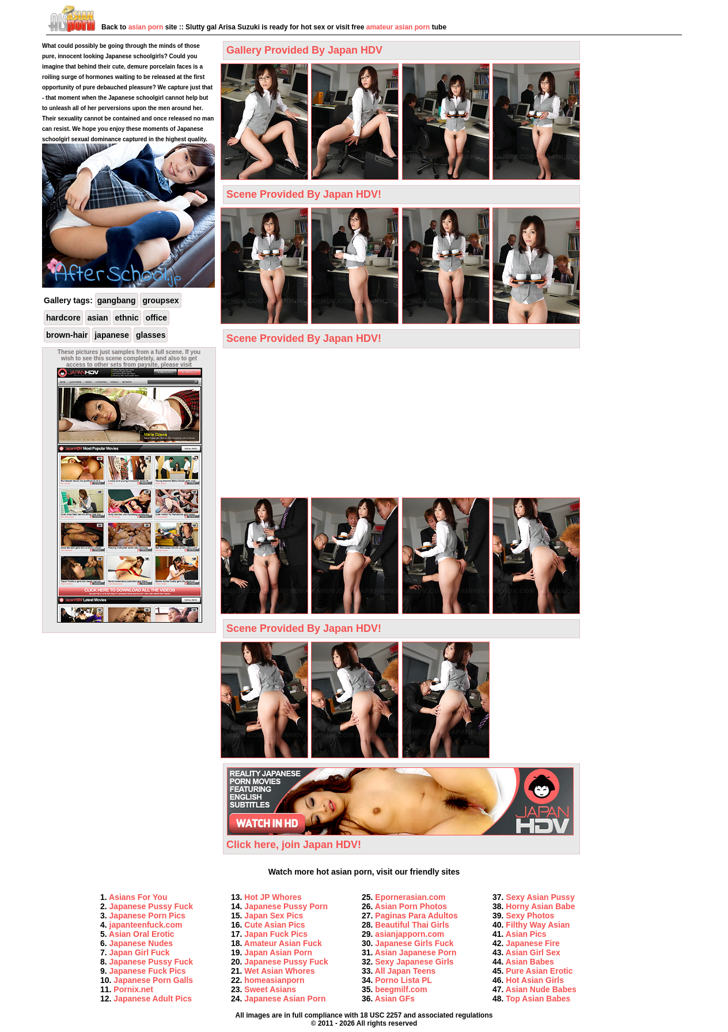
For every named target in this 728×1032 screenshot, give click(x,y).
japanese (111, 335)
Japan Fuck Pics (276, 934)
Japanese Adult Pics (152, 998)
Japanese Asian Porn (284, 998)
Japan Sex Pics (273, 915)
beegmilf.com (401, 989)
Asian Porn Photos (411, 906)
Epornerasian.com (410, 897)
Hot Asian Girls (535, 980)
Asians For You (138, 897)
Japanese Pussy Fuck (151, 906)
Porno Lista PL (403, 980)
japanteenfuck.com (146, 924)
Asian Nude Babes (541, 989)
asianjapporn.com (409, 934)
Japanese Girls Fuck (414, 943)
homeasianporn (274, 980)
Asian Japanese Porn (416, 952)
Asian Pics (526, 934)
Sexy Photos (530, 915)
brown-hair (67, 335)
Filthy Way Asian (538, 924)
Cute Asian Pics (274, 924)
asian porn (146, 27)
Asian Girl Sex (533, 952)
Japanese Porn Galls (153, 980)
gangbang (116, 300)
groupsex (160, 300)
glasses (150, 335)
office (156, 317)
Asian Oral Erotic (142, 934)
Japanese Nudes (141, 943)
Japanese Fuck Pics (147, 970)
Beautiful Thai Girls (412, 924)
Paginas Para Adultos (416, 915)
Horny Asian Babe (540, 906)
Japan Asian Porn (278, 952)
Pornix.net (133, 989)
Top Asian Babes (538, 998)
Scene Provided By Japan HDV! (303, 194)
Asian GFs (395, 998)
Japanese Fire (532, 943)
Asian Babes (530, 961)
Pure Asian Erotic (539, 970)
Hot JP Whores (272, 897)
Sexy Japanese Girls (414, 961)
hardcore (63, 317)
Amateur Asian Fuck (283, 943)
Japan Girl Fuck (139, 952)
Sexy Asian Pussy (540, 897)
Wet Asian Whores (279, 970)
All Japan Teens (405, 970)
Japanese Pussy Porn (286, 906)
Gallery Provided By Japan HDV (304, 50)
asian (98, 317)
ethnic (127, 317)
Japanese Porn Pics (147, 915)
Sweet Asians (270, 989)
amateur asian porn (398, 27)
